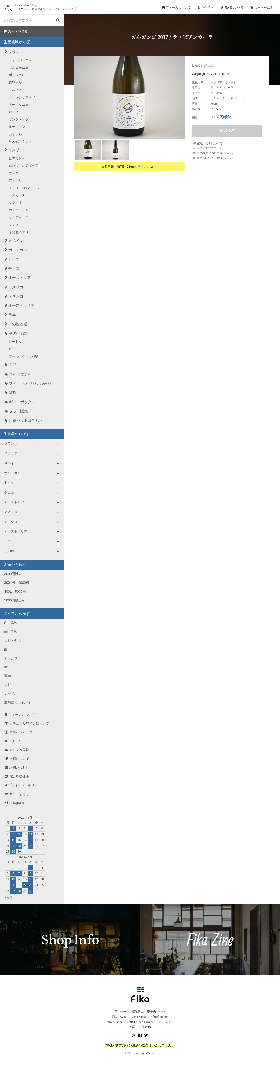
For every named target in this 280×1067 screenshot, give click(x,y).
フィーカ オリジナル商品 (30, 383)
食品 (12, 365)
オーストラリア (21, 305)
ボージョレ (17, 75)
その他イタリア (20, 232)
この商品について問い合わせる (217, 152)
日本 (12, 315)
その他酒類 (18, 333)
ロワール (15, 82)
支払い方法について (209, 147)
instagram (16, 803)
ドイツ (14, 259)
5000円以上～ (14, 600)
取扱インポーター (22, 732)
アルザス (15, 90)
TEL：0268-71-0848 (125, 1017)
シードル (15, 341)
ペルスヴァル (20, 374)
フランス (15, 52)
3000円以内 (13, 574)
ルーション (17, 127)
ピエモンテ (17, 158)
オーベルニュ (18, 104)
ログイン (207, 7)
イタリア (15, 150)
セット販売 (18, 411)
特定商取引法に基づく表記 (214, 157)
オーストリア (19, 278)
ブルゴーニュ (18, 67)
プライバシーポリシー (24, 785)
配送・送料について (210, 143)
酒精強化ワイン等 (17, 702)
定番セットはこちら (26, 421)
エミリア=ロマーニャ (24, 188)
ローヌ (14, 112)
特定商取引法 (19, 776)
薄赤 (7, 676)
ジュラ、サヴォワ (22, 97)
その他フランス (20, 141)
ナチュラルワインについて (29, 723)
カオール (15, 134)
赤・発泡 (10, 632)
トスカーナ (17, 195)
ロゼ (7, 684)
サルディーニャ (20, 217)
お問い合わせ (19, 767)
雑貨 (12, 393)
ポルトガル (17, 250)
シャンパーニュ (20, 60)
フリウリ (15, 180)
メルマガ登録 (19, 750)
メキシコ (15, 296)
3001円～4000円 (16, 582)
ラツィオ (15, 202)
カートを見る (264, 7)
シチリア (15, 225)
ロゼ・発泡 (12, 640)
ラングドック (18, 119)
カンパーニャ (18, 210)
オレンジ (10, 658)
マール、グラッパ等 (23, 356)
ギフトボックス (22, 402)
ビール (14, 349)
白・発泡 (10, 623)
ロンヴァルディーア (23, 165)
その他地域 (17, 324)
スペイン (15, 241)
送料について (234, 7)
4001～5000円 (15, 591)
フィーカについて (178, 7)
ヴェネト (15, 173)
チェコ (14, 268)
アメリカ (15, 287)
